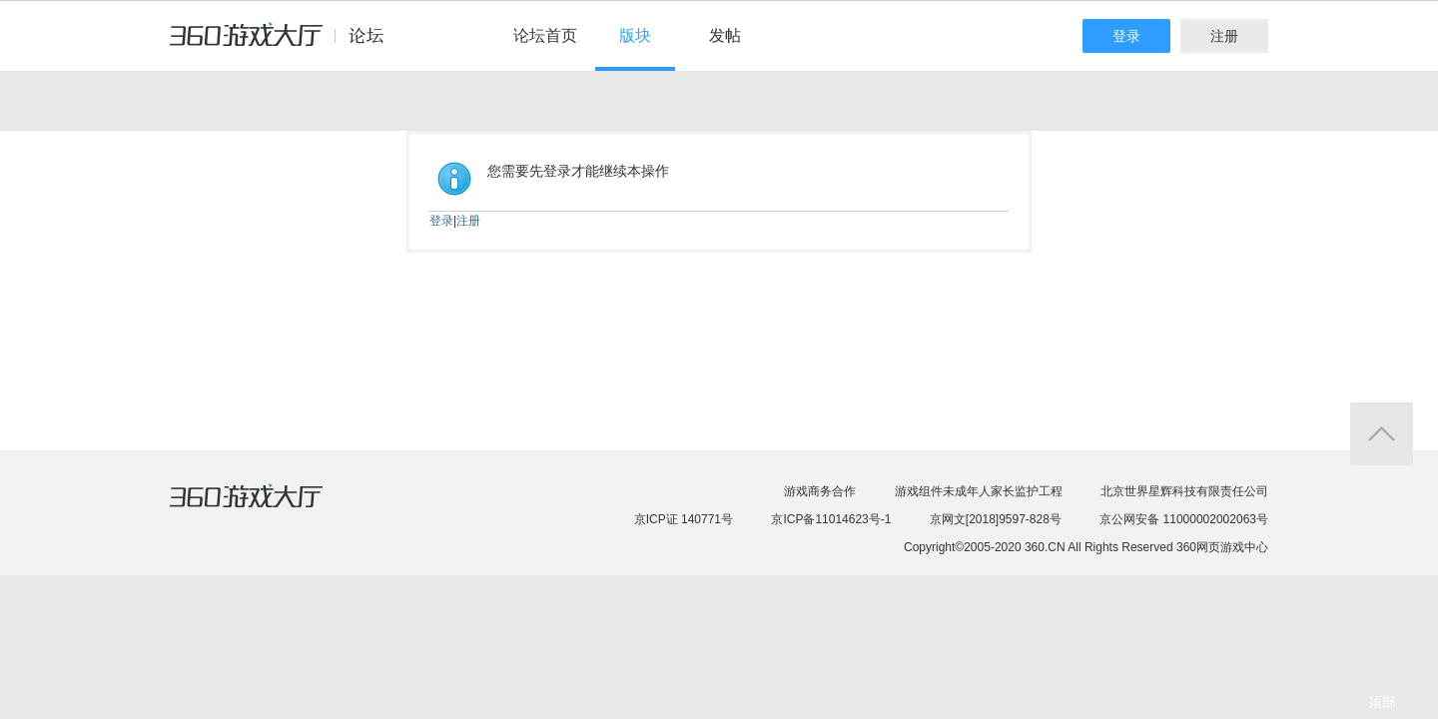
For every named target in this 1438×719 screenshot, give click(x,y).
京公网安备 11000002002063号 (1183, 519)
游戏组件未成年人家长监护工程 (979, 491)
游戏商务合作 (820, 491)
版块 (635, 35)
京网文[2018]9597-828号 (996, 519)
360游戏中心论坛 (285, 44)
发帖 (725, 35)
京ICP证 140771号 (683, 519)
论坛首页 (545, 35)
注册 (1224, 36)
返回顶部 (1381, 433)
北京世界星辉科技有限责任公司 (1184, 491)
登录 (1126, 36)
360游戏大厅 (266, 508)
